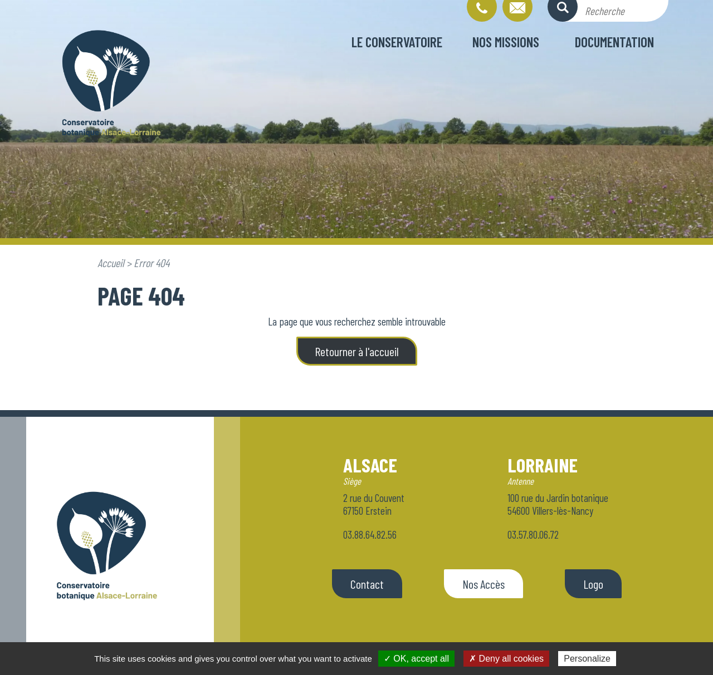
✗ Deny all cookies (506, 658)
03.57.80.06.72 (533, 534)
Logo (593, 584)
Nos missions (505, 41)
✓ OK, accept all (416, 658)
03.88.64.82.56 (370, 534)
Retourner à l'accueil (357, 351)
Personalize (587, 658)
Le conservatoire (396, 41)
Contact (367, 584)
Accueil (110, 262)
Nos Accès (483, 584)
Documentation (614, 41)
